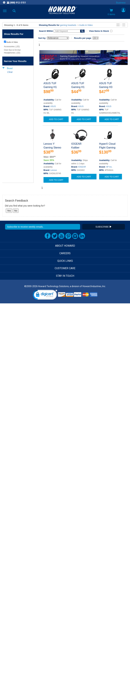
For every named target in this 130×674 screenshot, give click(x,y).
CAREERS (65, 253)
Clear (10, 72)
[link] (45, 295)
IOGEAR (82, 167)
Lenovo (53, 170)
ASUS (53, 106)
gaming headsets (68, 25)
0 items (111, 12)
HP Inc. (109, 167)
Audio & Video (86, 25)
